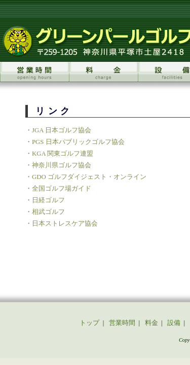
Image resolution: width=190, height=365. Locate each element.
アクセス (98, 258)
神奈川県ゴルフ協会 (50, 133)
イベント (67, 258)
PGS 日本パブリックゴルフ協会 (67, 110)
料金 (98, 247)
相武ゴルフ (37, 180)
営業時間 (73, 247)
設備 (116, 247)
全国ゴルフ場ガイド (50, 156)
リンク (126, 258)
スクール (37, 258)
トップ (46, 247)
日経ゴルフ (37, 168)
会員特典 (141, 247)
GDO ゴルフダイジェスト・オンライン (78, 145)
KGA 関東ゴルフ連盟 (51, 121)
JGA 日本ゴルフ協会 (50, 98)
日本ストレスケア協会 (54, 191)
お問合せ (153, 258)
